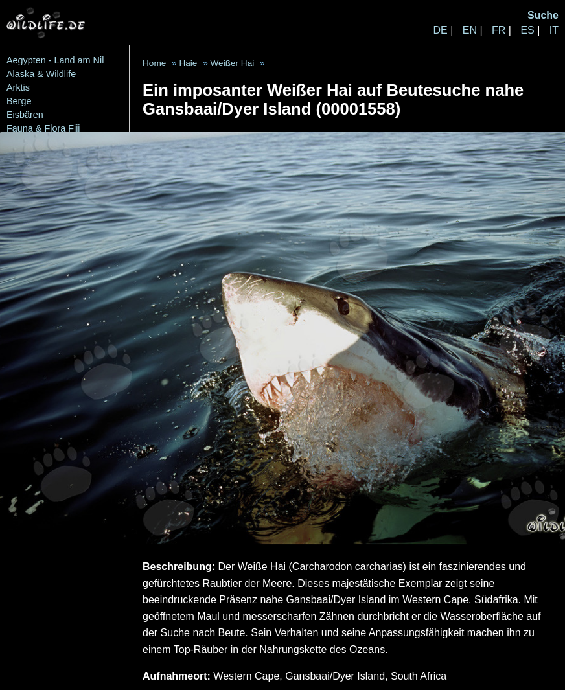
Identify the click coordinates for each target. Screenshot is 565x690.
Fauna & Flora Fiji (43, 128)
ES (527, 30)
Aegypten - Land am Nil (55, 60)
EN (470, 30)
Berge (18, 101)
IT (554, 30)
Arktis (18, 87)
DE (440, 30)
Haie (188, 63)
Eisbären (24, 114)
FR (498, 30)
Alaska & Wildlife (41, 74)
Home (154, 63)
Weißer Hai (232, 63)
